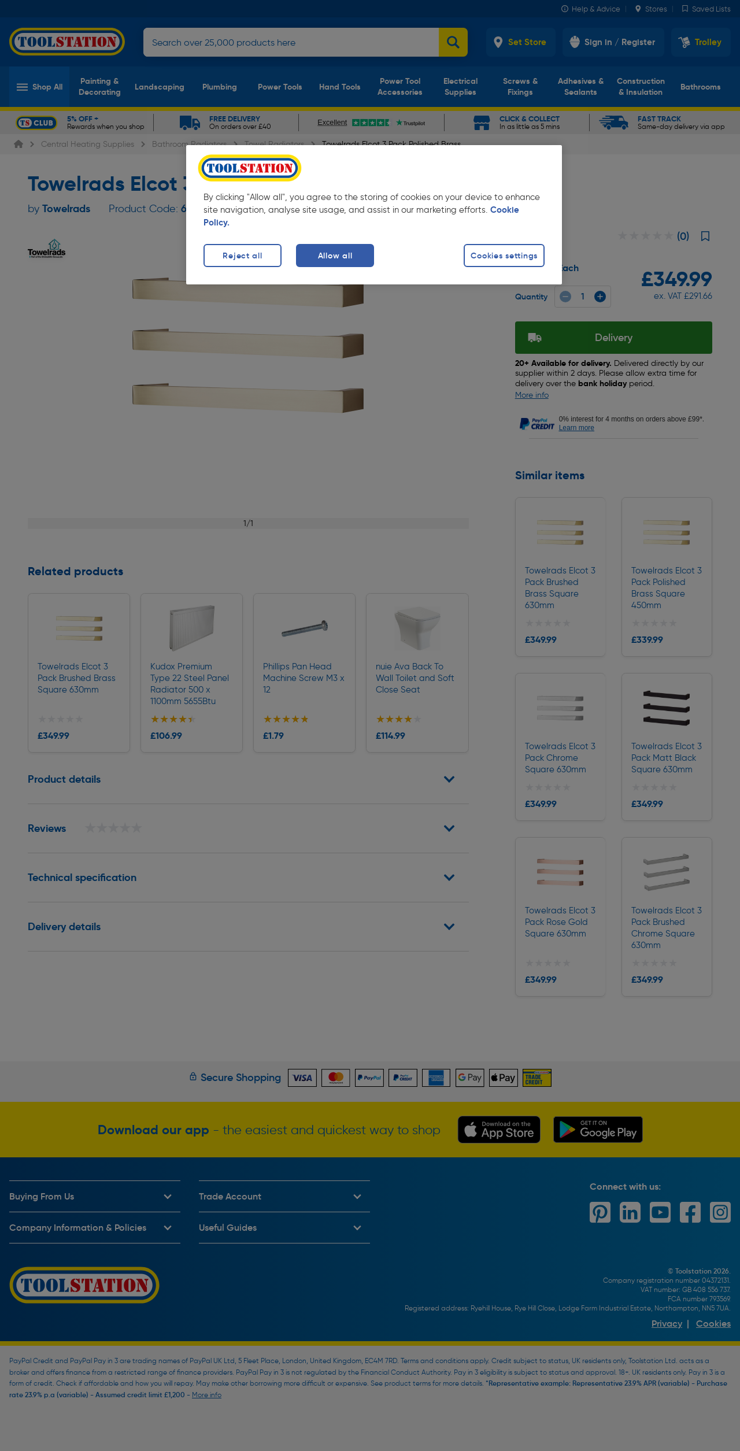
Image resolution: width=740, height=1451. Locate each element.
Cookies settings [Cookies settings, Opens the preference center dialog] (504, 255)
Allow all (335, 255)
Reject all (242, 255)
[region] (374, 214)
